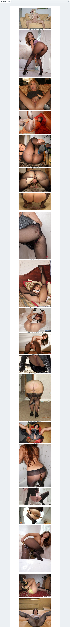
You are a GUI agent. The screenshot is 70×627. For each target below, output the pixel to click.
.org (5, 1)
